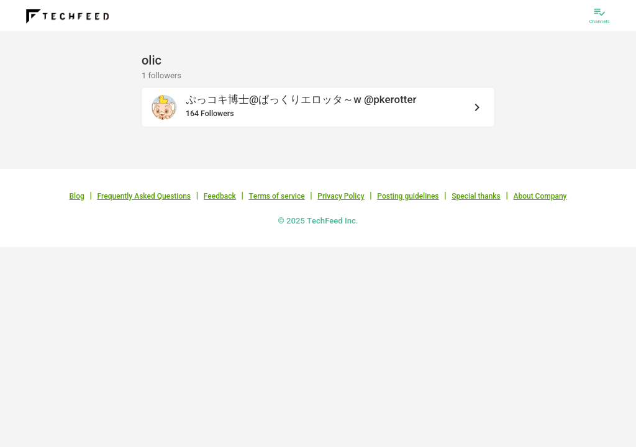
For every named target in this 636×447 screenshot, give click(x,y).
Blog (77, 196)
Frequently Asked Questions (144, 196)
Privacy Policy (340, 196)
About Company (539, 196)
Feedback (220, 196)
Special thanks (476, 196)
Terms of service (276, 196)
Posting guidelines (407, 196)
